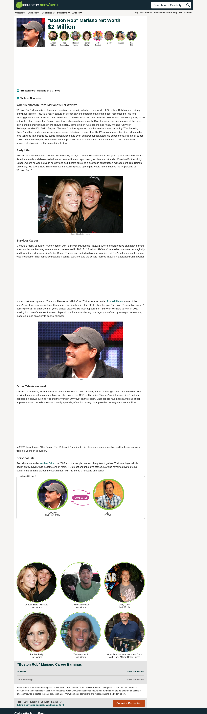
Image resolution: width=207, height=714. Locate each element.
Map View (177, 12)
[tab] (80, 90)
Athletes (20, 12)
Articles (77, 12)
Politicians (63, 12)
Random (188, 12)
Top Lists (139, 12)
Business (33, 12)
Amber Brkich (48, 463)
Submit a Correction (128, 703)
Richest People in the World (158, 12)
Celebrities (48, 12)
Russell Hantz (115, 301)
